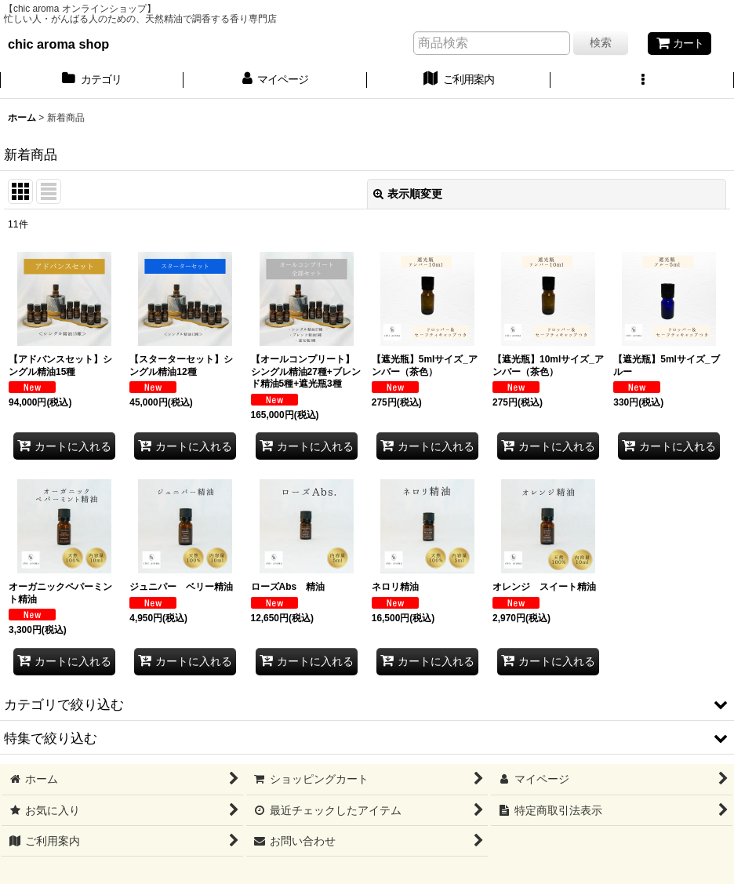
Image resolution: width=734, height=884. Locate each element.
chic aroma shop (58, 44)
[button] (642, 81)
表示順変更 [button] (407, 193)
